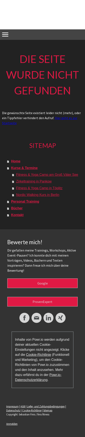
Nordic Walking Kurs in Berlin (37, 195)
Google (42, 283)
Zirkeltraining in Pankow (34, 181)
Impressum (12, 406)
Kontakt (17, 215)
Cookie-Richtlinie (38, 354)
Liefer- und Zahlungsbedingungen (46, 406)
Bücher (17, 208)
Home (15, 161)
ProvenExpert (42, 302)
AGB (22, 406)
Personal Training (25, 201)
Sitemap (47, 410)
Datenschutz (13, 410)
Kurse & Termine (24, 168)
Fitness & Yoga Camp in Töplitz (39, 188)
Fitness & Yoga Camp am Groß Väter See (47, 174)
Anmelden (12, 423)
